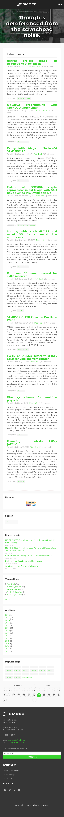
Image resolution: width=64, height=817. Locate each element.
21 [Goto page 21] (44, 695)
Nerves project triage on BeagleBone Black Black (32, 62)
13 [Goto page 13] (4, 695)
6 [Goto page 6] (29, 690)
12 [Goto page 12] (59, 690)
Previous (18, 686)
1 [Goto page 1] (4, 690)
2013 (7, 649)
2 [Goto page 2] (9, 690)
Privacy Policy (9, 775)
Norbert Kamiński (14, 592)
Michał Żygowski (14, 587)
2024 (7, 620)
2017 (7, 638)
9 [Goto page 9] (44, 690)
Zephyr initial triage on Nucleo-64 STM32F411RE (32, 150)
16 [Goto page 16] (19, 695)
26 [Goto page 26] (34, 700)
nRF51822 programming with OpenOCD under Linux (32, 106)
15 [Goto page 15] (14, 695)
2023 (7, 623)
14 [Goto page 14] (9, 695)
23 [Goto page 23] (54, 695)
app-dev (20, 311)
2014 (7, 646)
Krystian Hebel (13, 589)
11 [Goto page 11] (54, 690)
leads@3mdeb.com (15, 743)
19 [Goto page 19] (34, 695)
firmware (21, 98)
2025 (7, 618)
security (32, 225)
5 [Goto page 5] (24, 690)
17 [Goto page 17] (24, 695)
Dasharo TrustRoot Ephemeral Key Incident (24, 561)
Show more (27, 678)
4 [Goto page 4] (19, 690)
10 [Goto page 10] (49, 690)
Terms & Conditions (11, 771)
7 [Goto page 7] (34, 690)
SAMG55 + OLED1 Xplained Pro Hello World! (32, 319)
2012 (7, 651)
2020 (7, 631)
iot (27, 142)
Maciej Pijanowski (14, 595)
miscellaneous (22, 435)
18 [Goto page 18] (29, 695)
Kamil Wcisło (41, 111)
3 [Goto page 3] (14, 690)
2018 (7, 636)
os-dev (28, 98)
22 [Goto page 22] (49, 695)
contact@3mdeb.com (17, 740)
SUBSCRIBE (32, 757)
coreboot (9, 667)
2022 (7, 625)
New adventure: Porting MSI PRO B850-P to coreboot (28, 556)
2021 (7, 628)
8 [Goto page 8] (39, 690)
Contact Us (7, 779)
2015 (7, 644)
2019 (7, 633)
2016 (7, 641)
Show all (9, 600)
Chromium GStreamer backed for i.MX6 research (32, 275)
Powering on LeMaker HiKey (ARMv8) (32, 443)
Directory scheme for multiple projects (32, 399)
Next (48, 686)
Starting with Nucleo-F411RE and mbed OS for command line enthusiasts (32, 234)
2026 (7, 615)
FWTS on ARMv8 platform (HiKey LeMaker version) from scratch (32, 357)
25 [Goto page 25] (5, 700)
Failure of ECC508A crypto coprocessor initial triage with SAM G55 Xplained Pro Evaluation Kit (32, 190)
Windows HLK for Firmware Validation (21, 566)
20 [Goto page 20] (39, 695)
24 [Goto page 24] (59, 695)
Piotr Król (36, 67)
